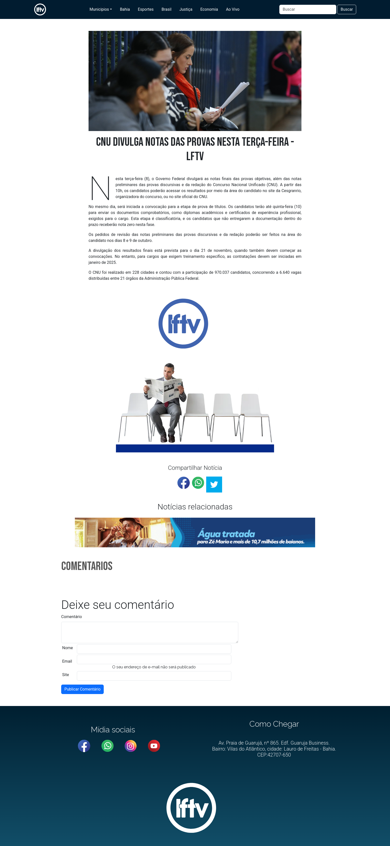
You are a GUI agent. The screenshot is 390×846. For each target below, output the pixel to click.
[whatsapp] (198, 483)
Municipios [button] (99, 9)
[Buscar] (307, 9)
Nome (67, 647)
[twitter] (214, 485)
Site (65, 674)
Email (67, 661)
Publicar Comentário (82, 689)
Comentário (71, 616)
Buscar (347, 9)
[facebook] (183, 483)
